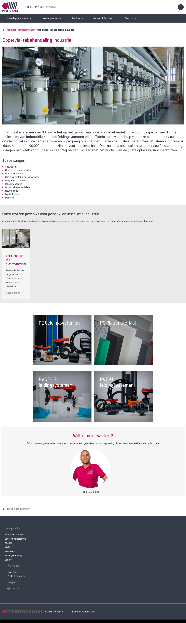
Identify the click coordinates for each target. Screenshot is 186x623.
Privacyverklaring (13, 555)
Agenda (8, 543)
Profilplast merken (17, 576)
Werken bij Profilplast (103, 18)
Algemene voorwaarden (83, 611)
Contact (8, 559)
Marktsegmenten (50, 18)
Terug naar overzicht (18, 509)
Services (76, 18)
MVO (7, 547)
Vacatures (10, 551)
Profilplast (9, 30)
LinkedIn (14, 588)
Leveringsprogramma (17, 18)
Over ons (129, 18)
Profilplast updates (14, 534)
